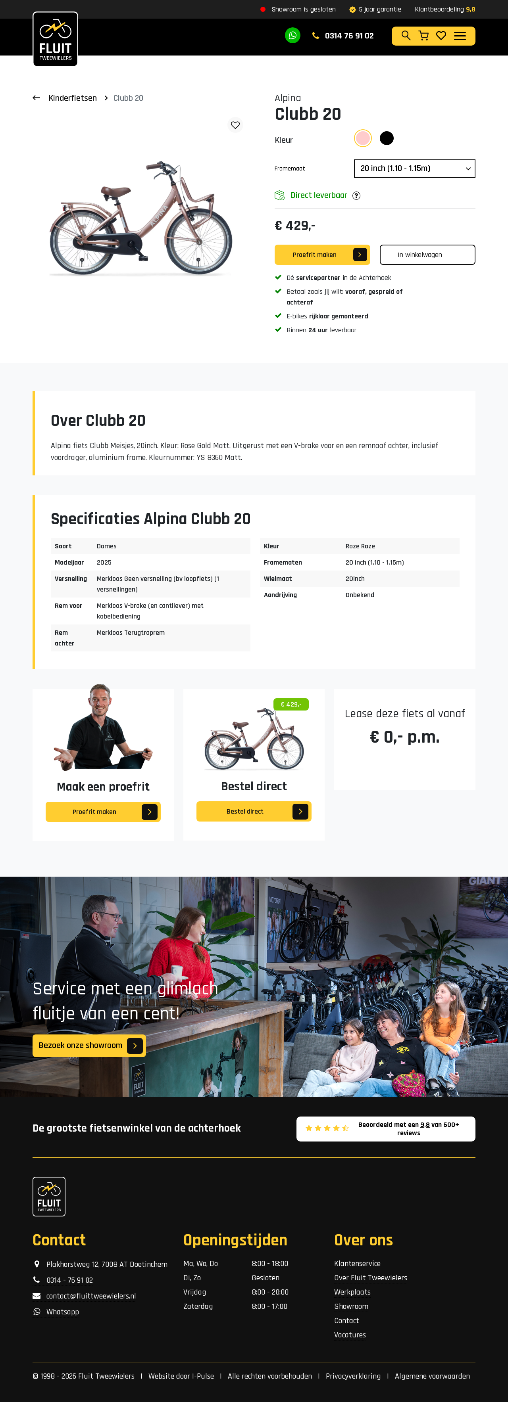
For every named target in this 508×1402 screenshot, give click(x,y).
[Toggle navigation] (460, 35)
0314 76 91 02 (342, 36)
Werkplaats (352, 1292)
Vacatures (350, 1335)
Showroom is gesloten (303, 9)
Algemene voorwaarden (432, 1376)
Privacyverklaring (353, 1376)
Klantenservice (357, 1263)
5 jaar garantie (375, 9)
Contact (346, 1321)
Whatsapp (56, 1312)
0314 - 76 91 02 (63, 1280)
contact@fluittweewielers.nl (84, 1296)
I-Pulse (203, 1376)
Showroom (351, 1306)
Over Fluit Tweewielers (370, 1278)
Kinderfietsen (72, 98)
